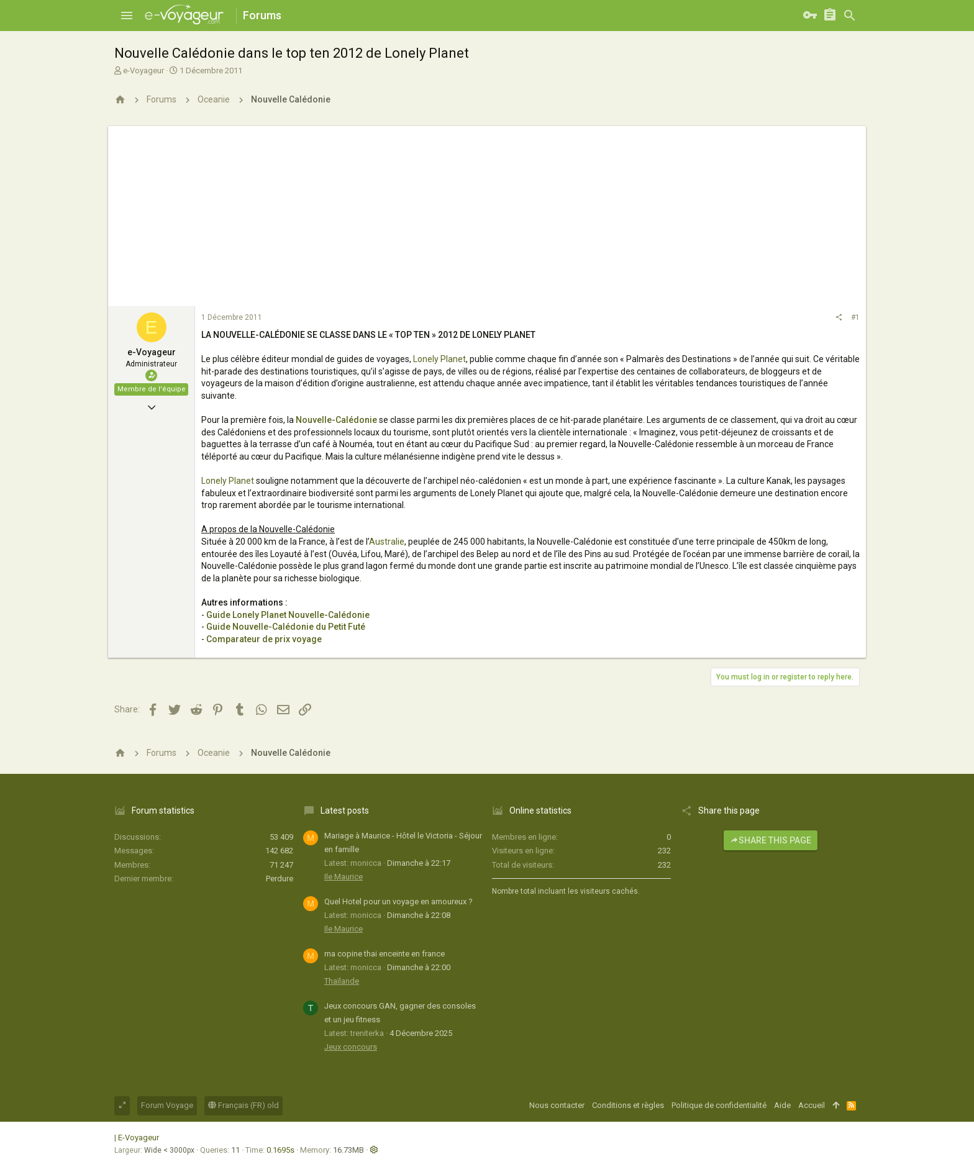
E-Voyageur (138, 1137)
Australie (386, 542)
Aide (782, 1105)
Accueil (811, 1105)
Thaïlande (341, 981)
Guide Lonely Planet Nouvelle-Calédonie (288, 615)
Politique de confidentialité (719, 1105)
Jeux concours (350, 1046)
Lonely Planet (439, 359)
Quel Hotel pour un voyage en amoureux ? (398, 901)
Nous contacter (557, 1105)
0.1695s (280, 1150)
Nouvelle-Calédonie (336, 420)
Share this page (770, 840)
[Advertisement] (487, 213)
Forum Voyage (167, 1105)
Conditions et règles (628, 1105)
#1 (855, 317)
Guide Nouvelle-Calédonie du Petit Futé (285, 627)
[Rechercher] (850, 15)
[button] (126, 15)
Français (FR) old (243, 1105)
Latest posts (345, 810)
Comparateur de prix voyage (264, 639)
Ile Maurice (343, 876)
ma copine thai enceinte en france (384, 953)
